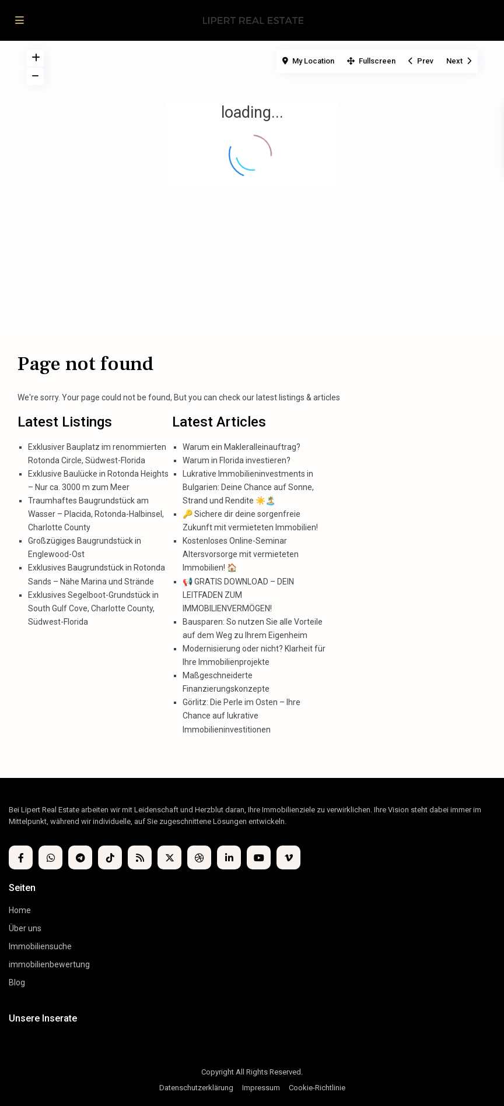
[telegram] (80, 857)
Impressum (261, 1087)
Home (20, 910)
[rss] (140, 857)
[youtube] (259, 857)
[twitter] (169, 857)
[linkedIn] (229, 857)
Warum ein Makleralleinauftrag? (241, 447)
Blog (17, 982)
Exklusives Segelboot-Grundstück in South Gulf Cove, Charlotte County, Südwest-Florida (93, 608)
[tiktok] (110, 857)
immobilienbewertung (49, 964)
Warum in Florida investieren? (236, 460)
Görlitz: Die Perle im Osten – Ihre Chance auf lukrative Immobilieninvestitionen (241, 716)
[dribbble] (199, 857)
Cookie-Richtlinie (317, 1087)
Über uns (25, 928)
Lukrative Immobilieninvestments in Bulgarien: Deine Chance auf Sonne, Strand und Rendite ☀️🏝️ (248, 487)
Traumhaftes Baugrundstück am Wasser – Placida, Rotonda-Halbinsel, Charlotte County (96, 514)
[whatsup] (50, 857)
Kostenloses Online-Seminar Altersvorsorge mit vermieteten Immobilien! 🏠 (241, 554)
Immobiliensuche (40, 946)
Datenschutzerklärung (196, 1087)
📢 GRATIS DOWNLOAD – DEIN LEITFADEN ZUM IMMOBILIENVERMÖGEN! (238, 595)
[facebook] (21, 857)
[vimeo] (288, 857)
